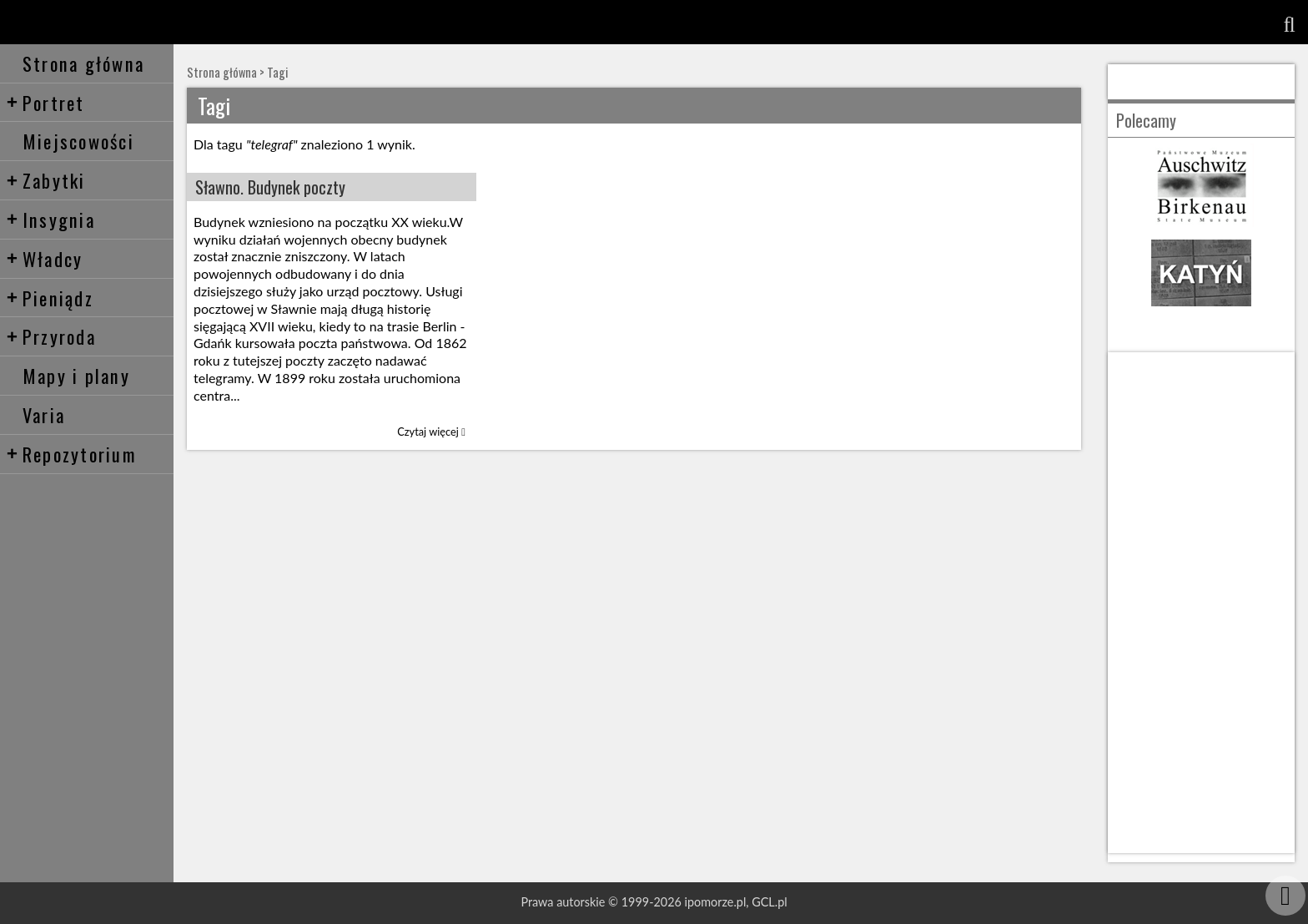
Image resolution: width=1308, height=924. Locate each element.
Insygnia (50, 219)
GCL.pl (769, 902)
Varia (44, 414)
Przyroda (51, 336)
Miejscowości (78, 140)
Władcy (44, 258)
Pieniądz (49, 297)
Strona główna (83, 63)
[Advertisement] (1201, 602)
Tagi (277, 72)
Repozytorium (71, 453)
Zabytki (46, 180)
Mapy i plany (76, 375)
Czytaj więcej (431, 431)
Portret (45, 102)
